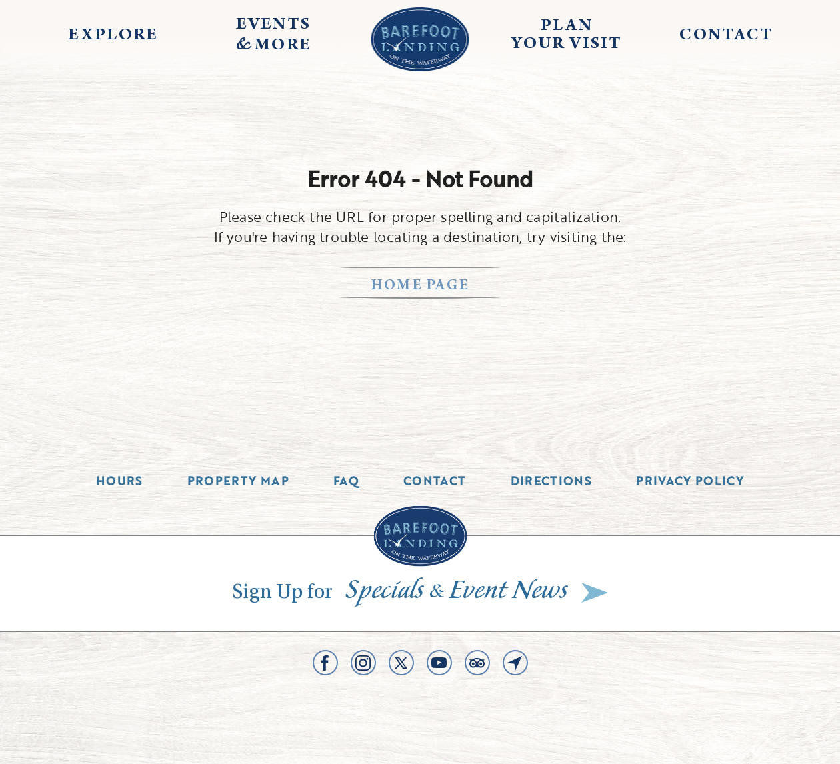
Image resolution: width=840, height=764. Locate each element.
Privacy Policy (690, 481)
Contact (434, 481)
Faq (346, 481)
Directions (551, 481)
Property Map (238, 481)
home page (420, 286)
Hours (119, 481)
